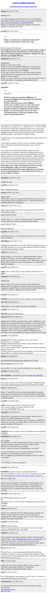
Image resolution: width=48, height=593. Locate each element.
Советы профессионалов (23, 3)
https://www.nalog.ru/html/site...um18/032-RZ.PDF (17, 23)
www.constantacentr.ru (8, 589)
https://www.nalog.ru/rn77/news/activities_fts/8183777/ (25, 475)
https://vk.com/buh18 (36, 375)
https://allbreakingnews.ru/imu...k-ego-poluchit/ (27, 539)
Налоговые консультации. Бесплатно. (23, 6)
